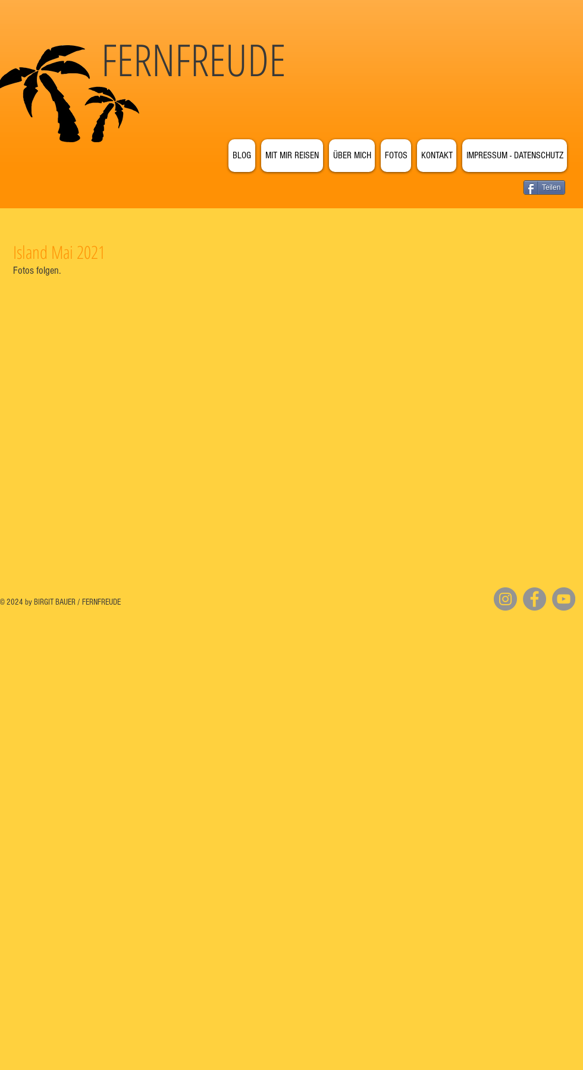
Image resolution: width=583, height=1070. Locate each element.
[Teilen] (544, 187)
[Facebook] (534, 599)
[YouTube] (563, 599)
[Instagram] (505, 599)
